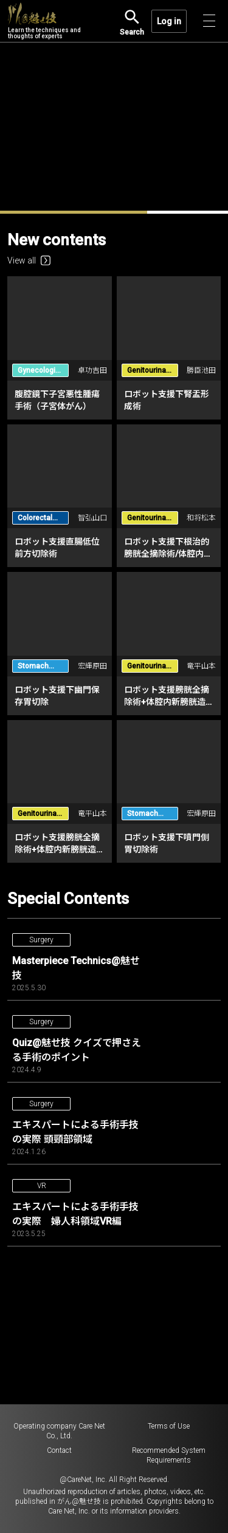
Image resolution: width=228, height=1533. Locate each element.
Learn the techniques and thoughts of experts (44, 21)
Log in (169, 21)
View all (28, 260)
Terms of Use (169, 1426)
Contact (59, 1450)
